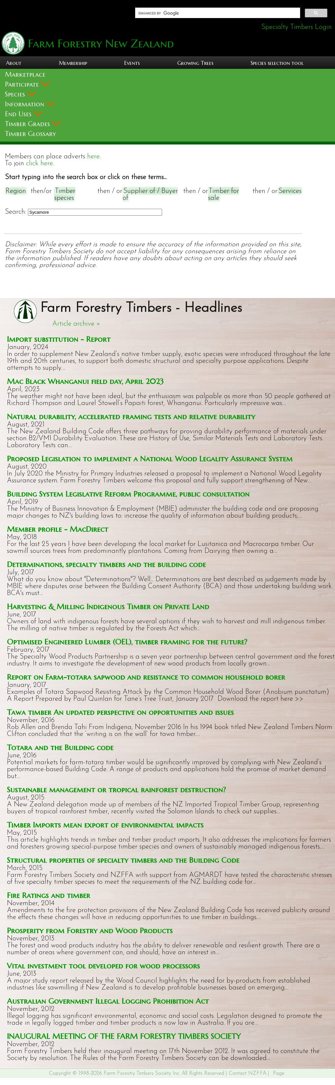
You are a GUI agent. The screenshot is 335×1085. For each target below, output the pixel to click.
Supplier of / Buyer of (150, 195)
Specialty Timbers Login (296, 27)
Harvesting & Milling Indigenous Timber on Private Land (108, 606)
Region (16, 191)
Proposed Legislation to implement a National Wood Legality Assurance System (150, 458)
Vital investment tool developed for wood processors (103, 965)
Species (20, 94)
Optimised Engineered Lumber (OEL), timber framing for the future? (127, 641)
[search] (217, 13)
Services (289, 191)
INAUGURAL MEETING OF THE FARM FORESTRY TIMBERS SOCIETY (124, 1036)
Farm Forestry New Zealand (99, 44)
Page (278, 1073)
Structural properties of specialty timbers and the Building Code (123, 860)
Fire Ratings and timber (48, 895)
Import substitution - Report (58, 339)
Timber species (64, 195)
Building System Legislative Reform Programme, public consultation (128, 494)
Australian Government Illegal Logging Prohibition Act (108, 1001)
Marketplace (25, 74)
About (13, 63)
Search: (15, 211)
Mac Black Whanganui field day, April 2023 (85, 381)
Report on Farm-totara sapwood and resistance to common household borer (146, 677)
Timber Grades (33, 124)
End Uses (24, 114)
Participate (27, 84)
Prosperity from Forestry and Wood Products (90, 930)
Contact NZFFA (247, 1073)
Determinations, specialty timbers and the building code (106, 564)
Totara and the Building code (60, 747)
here (93, 156)
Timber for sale (223, 195)
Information (30, 104)
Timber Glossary (30, 134)
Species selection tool (277, 63)
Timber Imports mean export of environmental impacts (105, 824)
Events (132, 63)
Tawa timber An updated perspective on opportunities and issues (120, 712)
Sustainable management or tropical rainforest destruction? (116, 789)
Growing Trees (195, 63)
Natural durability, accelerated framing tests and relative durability (131, 416)
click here (39, 163)
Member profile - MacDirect (57, 529)
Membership (73, 63)
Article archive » (76, 323)
